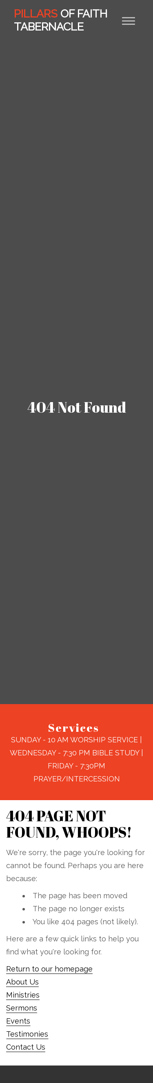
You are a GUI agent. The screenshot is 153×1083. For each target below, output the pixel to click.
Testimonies (27, 1034)
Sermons (21, 1008)
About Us (22, 982)
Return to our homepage (49, 969)
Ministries (23, 995)
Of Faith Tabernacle (60, 20)
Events (18, 1021)
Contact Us (25, 1047)
